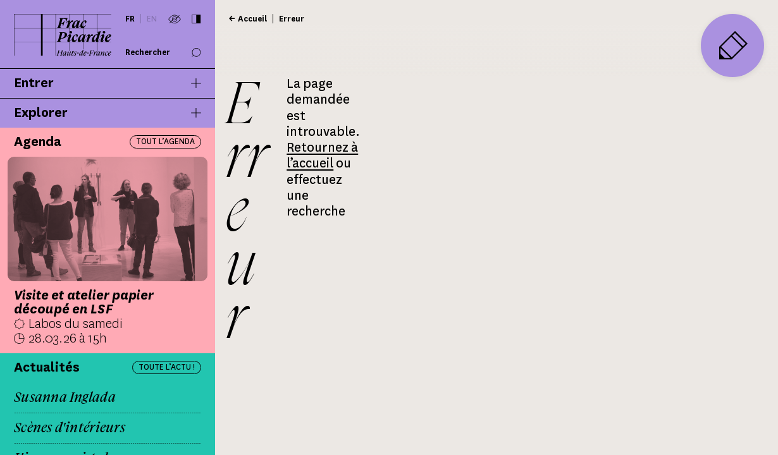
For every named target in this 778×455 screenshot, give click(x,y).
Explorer (107, 113)
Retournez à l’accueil (322, 155)
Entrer (107, 83)
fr (130, 18)
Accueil (252, 18)
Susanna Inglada (65, 397)
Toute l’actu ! (167, 366)
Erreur (291, 18)
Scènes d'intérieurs (69, 427)
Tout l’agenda (165, 141)
